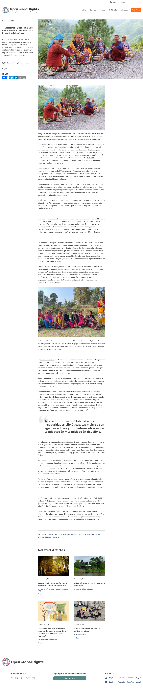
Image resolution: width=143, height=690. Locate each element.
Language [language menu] (113, 2)
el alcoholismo (84, 275)
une (65, 487)
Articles (84, 10)
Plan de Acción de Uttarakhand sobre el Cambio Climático (68, 378)
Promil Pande (24, 63)
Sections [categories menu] (93, 10)
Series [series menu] (102, 10)
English (4, 69)
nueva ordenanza (47, 360)
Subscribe (68, 678)
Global (98, 534)
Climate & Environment (68, 534)
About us (124, 10)
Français (121, 678)
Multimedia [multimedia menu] (113, 10)
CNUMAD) (91, 158)
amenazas (91, 168)
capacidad (88, 277)
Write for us (136, 10)
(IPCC (48, 203)
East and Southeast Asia (47, 534)
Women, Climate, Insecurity (48, 537)
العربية (138, 678)
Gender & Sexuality (86, 534)
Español (130, 678)
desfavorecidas (64, 269)
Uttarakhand (52, 219)
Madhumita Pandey (11, 63)
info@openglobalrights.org (23, 678)
